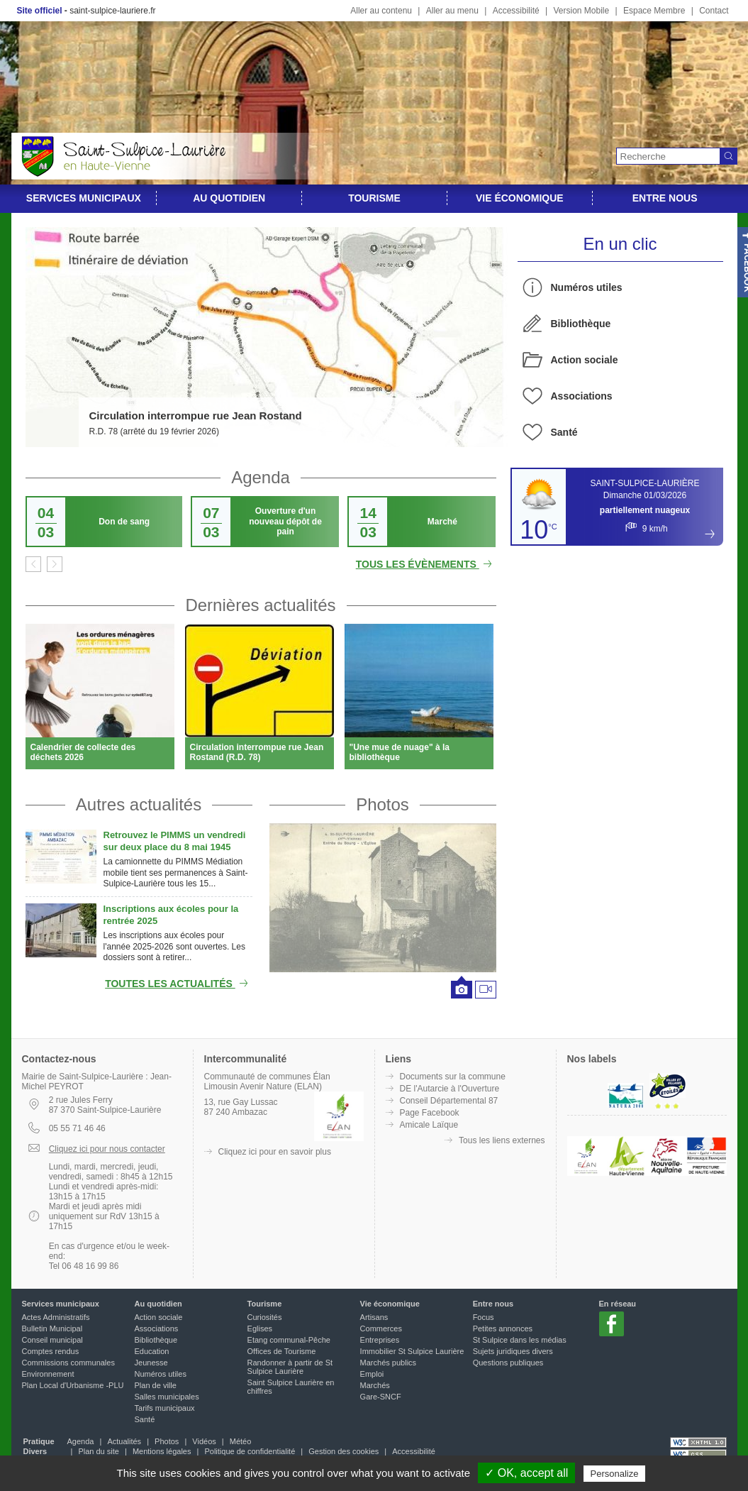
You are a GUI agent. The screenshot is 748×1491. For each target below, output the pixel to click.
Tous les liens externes (502, 1140)
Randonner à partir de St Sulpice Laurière (290, 1366)
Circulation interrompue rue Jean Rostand (195, 415)
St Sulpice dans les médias (519, 1340)
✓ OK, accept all (526, 1473)
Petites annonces (502, 1328)
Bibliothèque (581, 323)
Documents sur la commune (453, 1077)
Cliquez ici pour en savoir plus (274, 1152)
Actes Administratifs (56, 1317)
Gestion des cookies (343, 1451)
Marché (442, 522)
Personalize (615, 1473)
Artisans (374, 1317)
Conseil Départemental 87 (449, 1101)
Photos (382, 804)
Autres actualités (138, 804)
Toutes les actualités (178, 983)
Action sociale (584, 359)
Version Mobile (581, 11)
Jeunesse (151, 1362)
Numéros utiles (587, 287)
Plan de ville (156, 1385)
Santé (564, 432)
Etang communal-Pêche (288, 1340)
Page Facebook (429, 1113)
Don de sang (124, 522)
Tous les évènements (426, 564)
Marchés (375, 1385)
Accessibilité (516, 11)
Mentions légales (162, 1451)
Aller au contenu (381, 11)
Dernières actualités (260, 605)
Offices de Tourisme (281, 1351)
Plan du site (98, 1451)
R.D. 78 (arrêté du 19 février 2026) (154, 431)
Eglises (259, 1328)
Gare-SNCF (380, 1396)
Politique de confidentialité (249, 1451)
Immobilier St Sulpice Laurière (412, 1351)
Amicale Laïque (429, 1125)
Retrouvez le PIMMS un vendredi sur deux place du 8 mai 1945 (175, 841)
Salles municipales (167, 1396)
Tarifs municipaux (165, 1408)
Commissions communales (68, 1362)
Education (152, 1351)
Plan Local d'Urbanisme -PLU (73, 1385)
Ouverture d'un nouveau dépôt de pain (285, 521)
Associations (582, 396)
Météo (241, 1441)
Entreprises (380, 1340)
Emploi (372, 1374)
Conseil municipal (52, 1340)
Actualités (124, 1441)
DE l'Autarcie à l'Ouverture (450, 1089)
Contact (713, 11)
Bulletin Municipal (52, 1328)
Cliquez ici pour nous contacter (107, 1149)
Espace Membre (654, 11)
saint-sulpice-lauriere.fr (112, 11)
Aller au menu (452, 11)
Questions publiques (508, 1362)
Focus (483, 1317)
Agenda (260, 477)
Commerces (381, 1328)
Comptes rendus (50, 1351)
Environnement (48, 1374)
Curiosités (264, 1317)
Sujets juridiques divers (513, 1351)
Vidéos (204, 1441)
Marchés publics (388, 1362)
